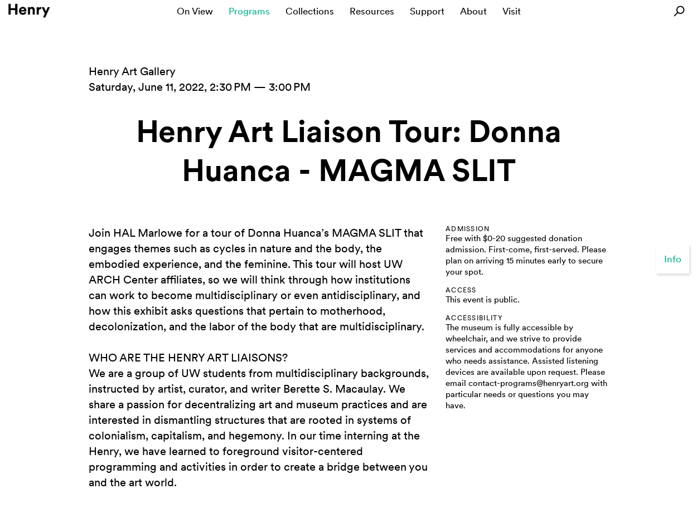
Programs (249, 11)
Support (427, 11)
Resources (372, 11)
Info (672, 259)
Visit (511, 11)
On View (195, 11)
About (473, 11)
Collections (309, 11)
